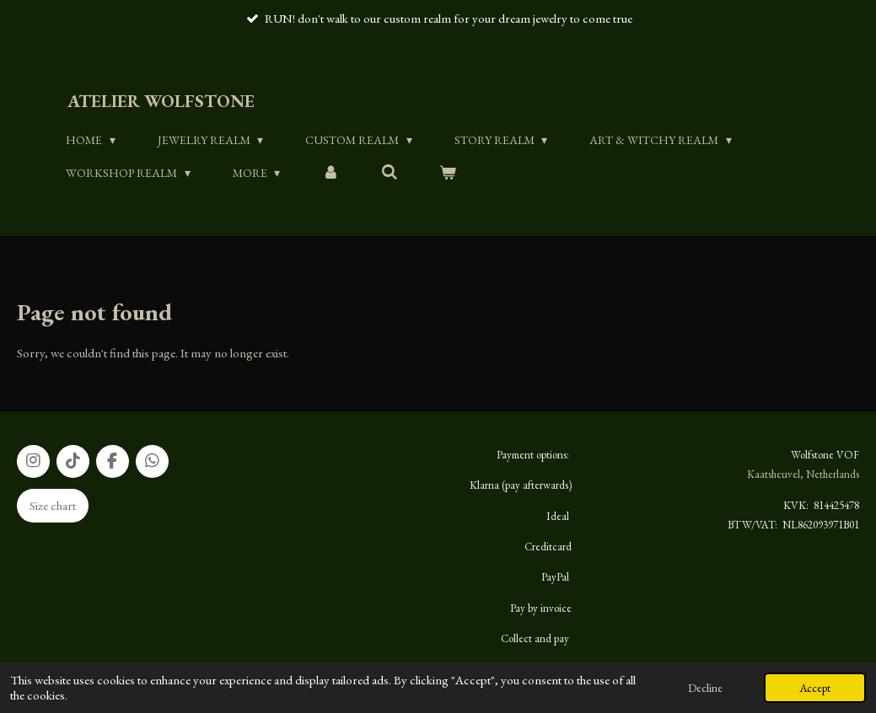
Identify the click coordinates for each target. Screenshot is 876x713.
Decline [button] (705, 687)
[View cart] (447, 173)
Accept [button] (814, 687)
